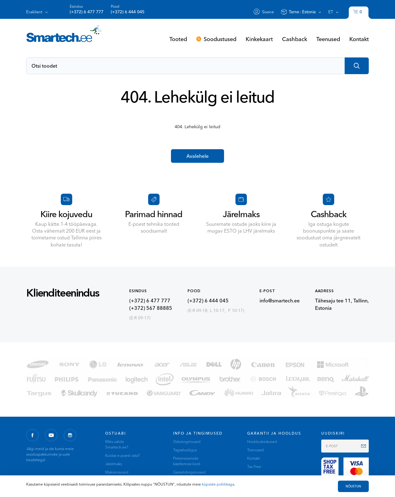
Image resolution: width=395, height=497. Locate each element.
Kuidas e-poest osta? (122, 455)
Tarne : (302, 11)
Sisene (268, 11)
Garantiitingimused (189, 472)
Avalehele (197, 156)
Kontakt (359, 39)
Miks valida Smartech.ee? (116, 444)
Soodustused (220, 39)
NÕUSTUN (353, 486)
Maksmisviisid (116, 472)
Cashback (294, 39)
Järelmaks (113, 463)
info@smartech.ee (280, 300)
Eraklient (34, 11)
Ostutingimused (187, 441)
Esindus (86, 9)
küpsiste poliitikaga (218, 484)
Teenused (328, 39)
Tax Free (254, 466)
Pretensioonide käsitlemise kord (186, 461)
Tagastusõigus (185, 450)
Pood (127, 9)
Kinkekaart (259, 39)
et (330, 11)
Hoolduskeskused (262, 441)
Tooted (178, 39)
